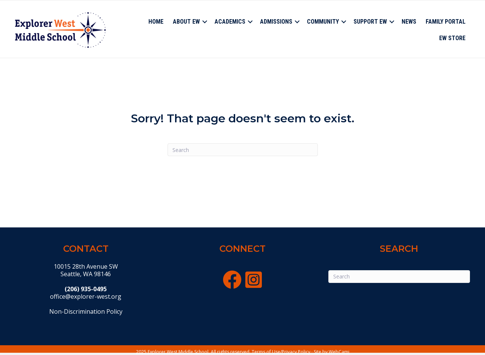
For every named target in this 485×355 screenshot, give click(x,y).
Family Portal (445, 21)
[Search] (243, 149)
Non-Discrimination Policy (85, 311)
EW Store (452, 38)
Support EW (370, 21)
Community (323, 21)
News (409, 21)
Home (155, 21)
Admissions (276, 21)
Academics (230, 21)
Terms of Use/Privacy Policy (281, 352)
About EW (186, 21)
